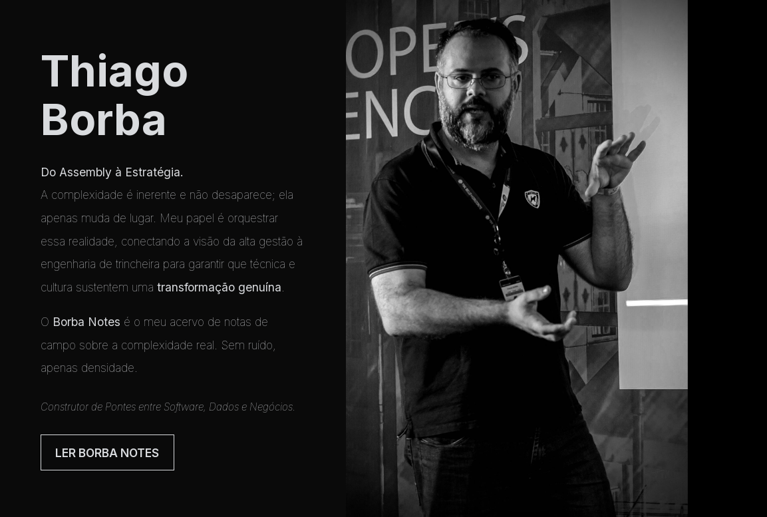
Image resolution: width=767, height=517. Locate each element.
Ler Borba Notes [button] (107, 453)
